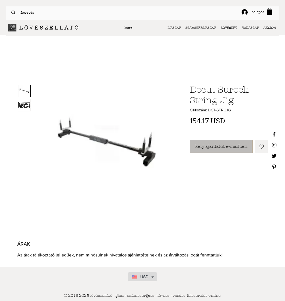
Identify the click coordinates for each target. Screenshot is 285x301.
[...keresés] (75, 12)
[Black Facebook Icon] (274, 134)
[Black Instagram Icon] (274, 145)
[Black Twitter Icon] (274, 156)
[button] (269, 11)
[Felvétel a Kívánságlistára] (261, 146)
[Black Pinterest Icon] (274, 167)
